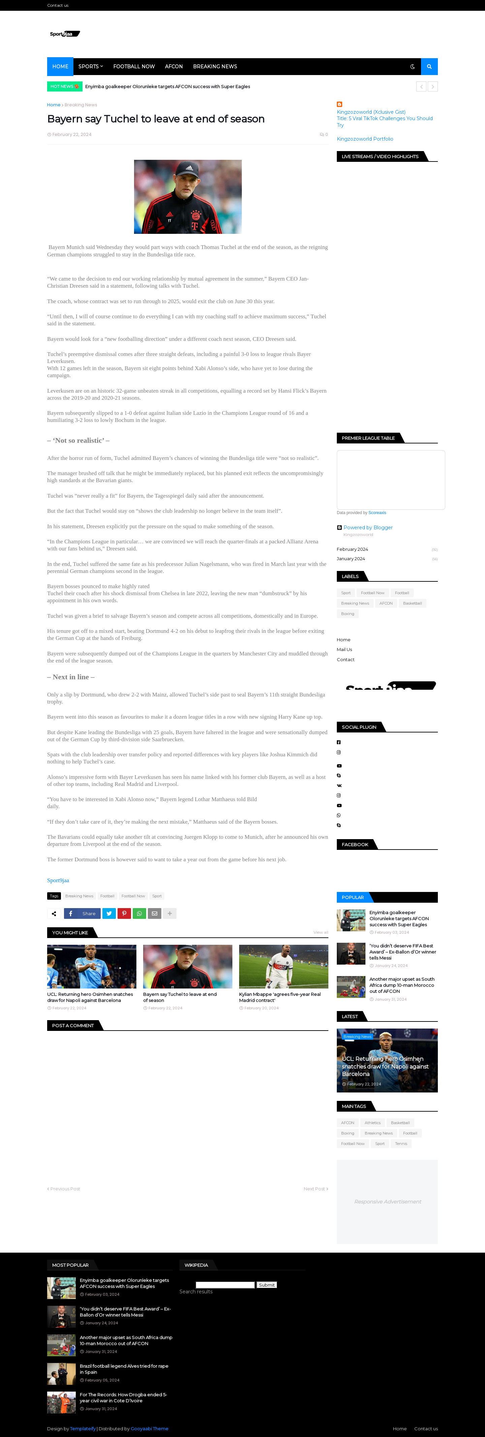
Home (54, 105)
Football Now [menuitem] (134, 67)
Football (107, 896)
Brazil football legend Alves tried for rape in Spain (124, 1369)
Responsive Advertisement (387, 1201)
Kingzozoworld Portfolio (365, 139)
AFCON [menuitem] (174, 67)
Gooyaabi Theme (149, 1428)
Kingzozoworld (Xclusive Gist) (371, 112)
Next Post (314, 1188)
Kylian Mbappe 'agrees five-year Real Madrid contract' (280, 997)
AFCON (386, 603)
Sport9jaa (58, 880)
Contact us (57, 5)
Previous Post (65, 1188)
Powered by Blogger (365, 527)
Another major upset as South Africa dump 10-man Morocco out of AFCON (401, 985)
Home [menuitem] (60, 67)
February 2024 (387, 549)
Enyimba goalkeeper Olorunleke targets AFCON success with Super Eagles (167, 86)
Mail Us (344, 649)
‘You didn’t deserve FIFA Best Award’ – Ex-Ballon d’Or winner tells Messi (402, 952)
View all (321, 932)
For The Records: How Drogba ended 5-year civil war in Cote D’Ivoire (123, 1397)
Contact (346, 659)
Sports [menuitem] (88, 67)
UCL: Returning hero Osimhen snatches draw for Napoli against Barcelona (90, 997)
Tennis (401, 1143)
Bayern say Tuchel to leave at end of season (180, 997)
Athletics (373, 1122)
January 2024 (387, 559)
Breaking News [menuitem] (215, 67)
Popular (353, 897)
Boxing (347, 613)
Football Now (133, 896)
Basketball (412, 603)
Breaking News (81, 105)
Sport (157, 896)
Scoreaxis (377, 512)
